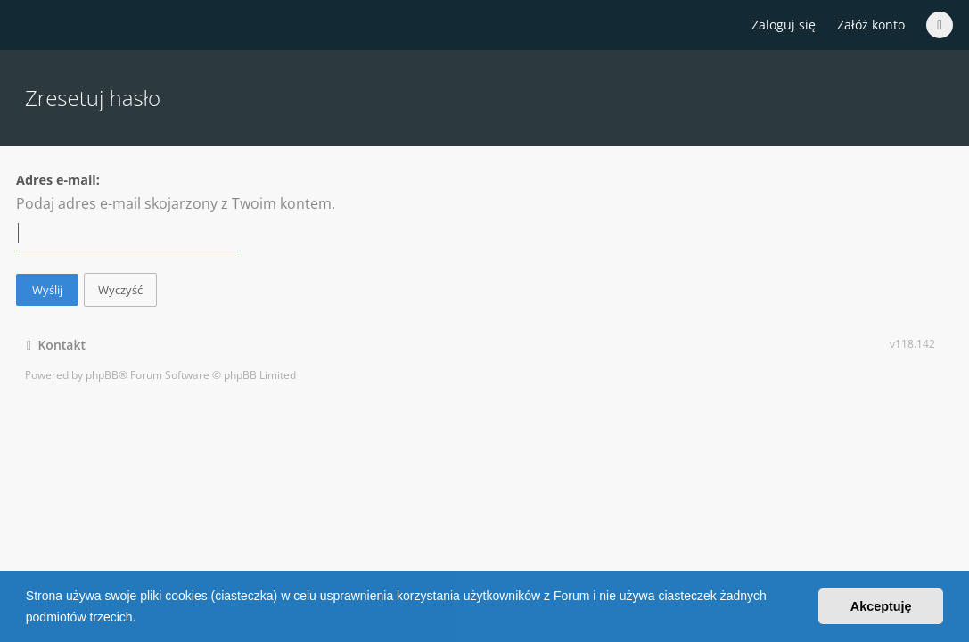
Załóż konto (871, 24)
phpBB (102, 375)
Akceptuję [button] (881, 606)
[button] (141, 618)
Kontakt (56, 344)
